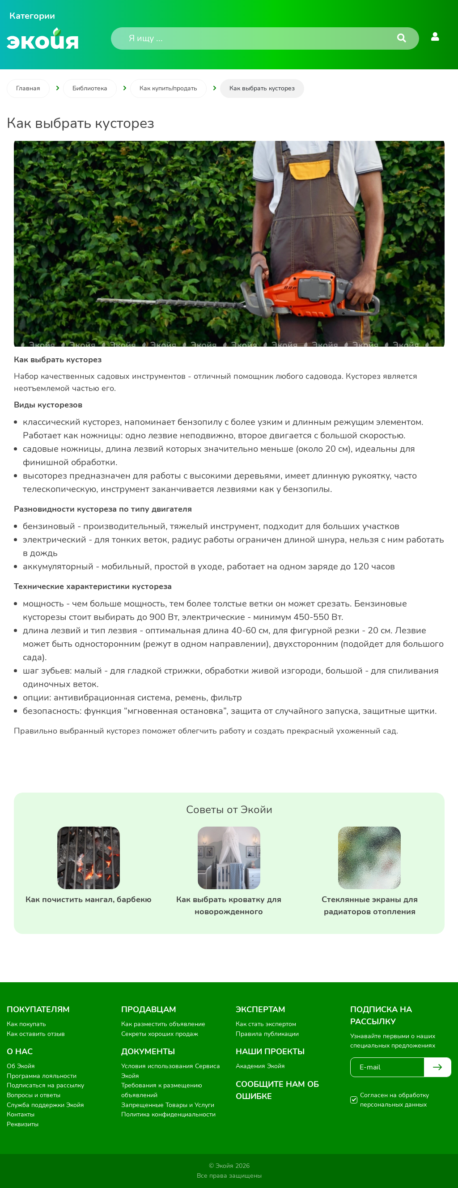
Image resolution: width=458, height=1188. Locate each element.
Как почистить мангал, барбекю (88, 899)
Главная (28, 88)
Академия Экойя (260, 1066)
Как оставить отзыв (36, 1034)
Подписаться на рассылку (45, 1085)
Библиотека (89, 88)
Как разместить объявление (163, 1024)
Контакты (20, 1114)
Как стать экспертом (266, 1024)
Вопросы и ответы (33, 1095)
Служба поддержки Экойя (45, 1105)
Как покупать (26, 1024)
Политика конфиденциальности (168, 1114)
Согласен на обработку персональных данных (394, 1100)
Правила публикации (267, 1034)
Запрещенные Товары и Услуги (167, 1105)
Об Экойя (21, 1066)
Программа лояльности (41, 1076)
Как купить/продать (168, 88)
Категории (32, 16)
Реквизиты (22, 1124)
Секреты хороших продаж (159, 1034)
